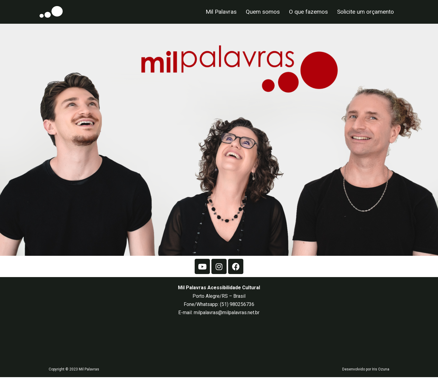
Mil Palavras (221, 11)
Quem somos (263, 11)
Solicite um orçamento (365, 11)
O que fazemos (308, 11)
